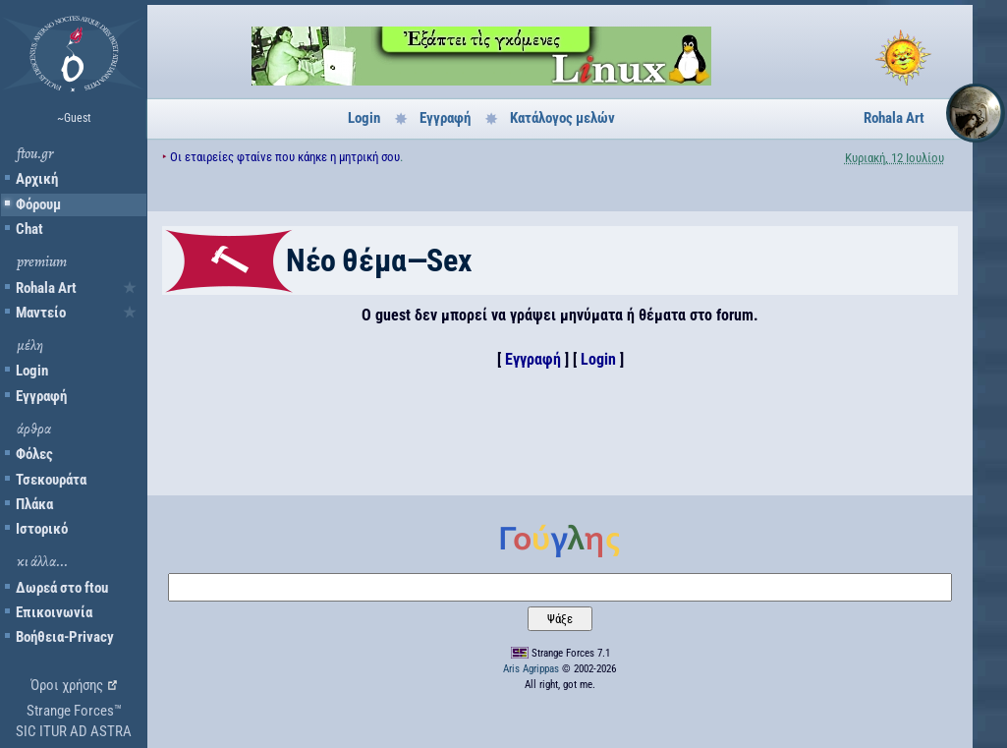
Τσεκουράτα (51, 480)
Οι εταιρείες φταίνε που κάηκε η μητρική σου (285, 156)
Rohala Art (46, 288)
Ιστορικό (42, 529)
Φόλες (34, 454)
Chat (29, 229)
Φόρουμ (38, 204)
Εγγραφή (41, 396)
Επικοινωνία (54, 612)
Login (32, 370)
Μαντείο (41, 312)
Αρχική (37, 179)
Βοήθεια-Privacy (65, 637)
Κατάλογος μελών (562, 118)
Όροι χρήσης (66, 685)
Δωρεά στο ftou (62, 588)
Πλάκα (34, 504)
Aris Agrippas (531, 668)
